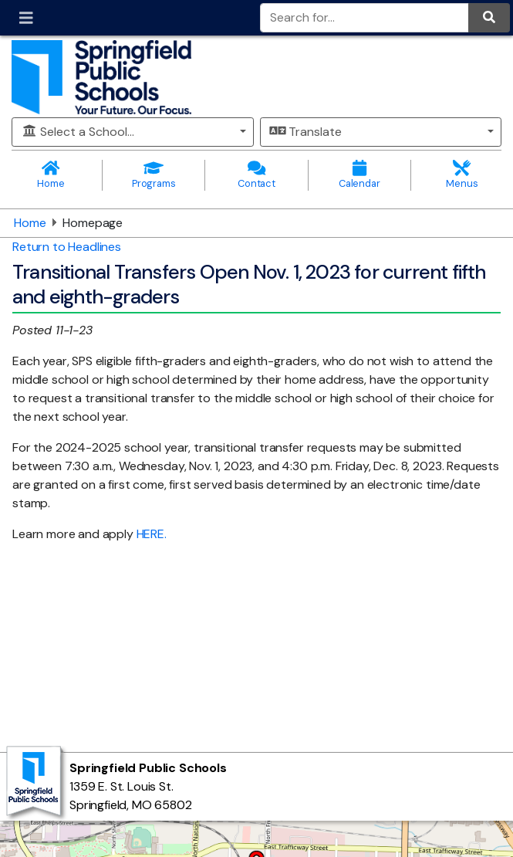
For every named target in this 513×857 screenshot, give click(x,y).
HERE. (152, 534)
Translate (306, 132)
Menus (462, 175)
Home (51, 175)
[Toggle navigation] (26, 17)
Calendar (359, 175)
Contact (256, 175)
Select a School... (78, 132)
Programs (153, 175)
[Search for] (365, 17)
